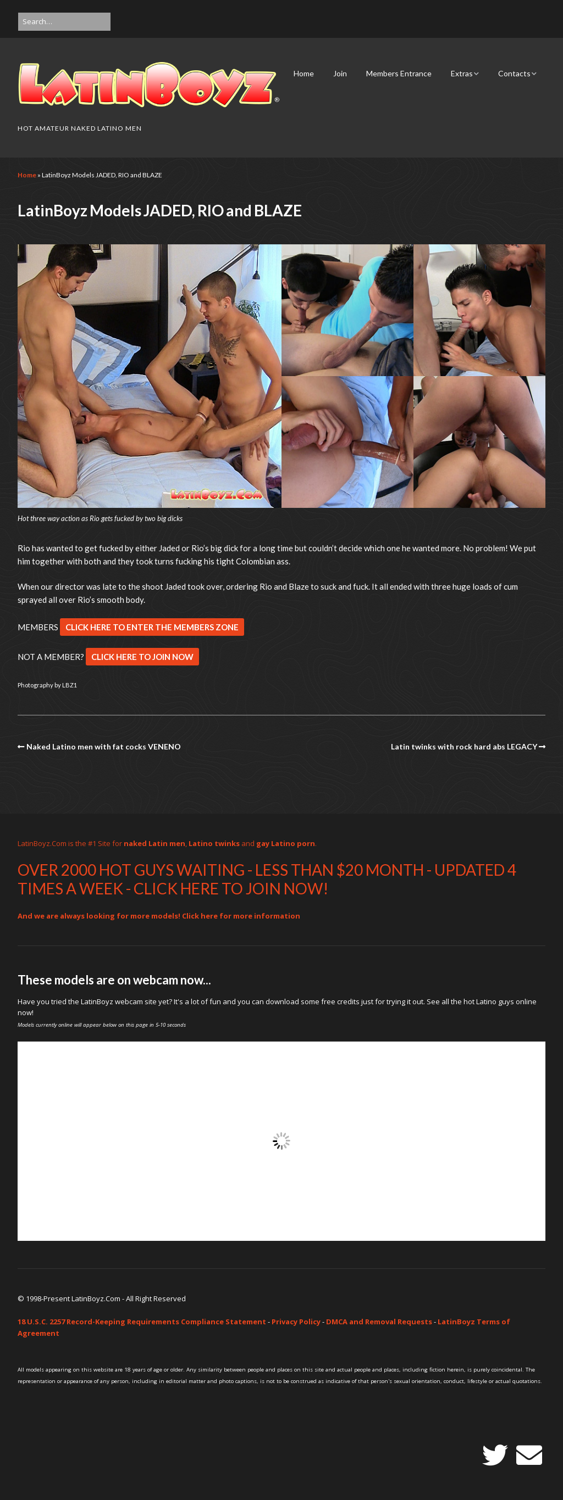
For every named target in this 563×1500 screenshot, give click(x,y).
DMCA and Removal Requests (379, 1322)
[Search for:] (64, 21)
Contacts (514, 73)
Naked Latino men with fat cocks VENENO (103, 746)
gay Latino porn (285, 843)
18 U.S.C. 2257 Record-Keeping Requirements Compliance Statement (142, 1322)
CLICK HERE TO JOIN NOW (142, 657)
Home (304, 73)
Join (340, 73)
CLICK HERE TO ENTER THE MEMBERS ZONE (152, 627)
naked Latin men (154, 843)
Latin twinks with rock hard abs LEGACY (464, 746)
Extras (462, 73)
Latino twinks (214, 843)
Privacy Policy (296, 1322)
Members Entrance (399, 73)
